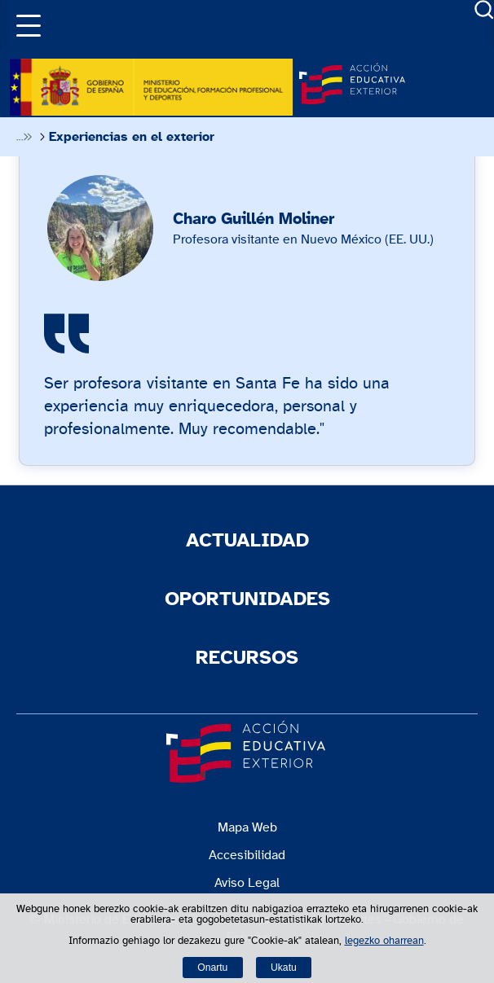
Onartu (212, 967)
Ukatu (284, 967)
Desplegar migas (23, 137)
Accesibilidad (247, 855)
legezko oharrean (384, 941)
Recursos (247, 658)
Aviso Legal (247, 882)
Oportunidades (247, 599)
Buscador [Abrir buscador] (484, 10)
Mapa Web (247, 827)
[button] (24, 24)
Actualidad (247, 541)
